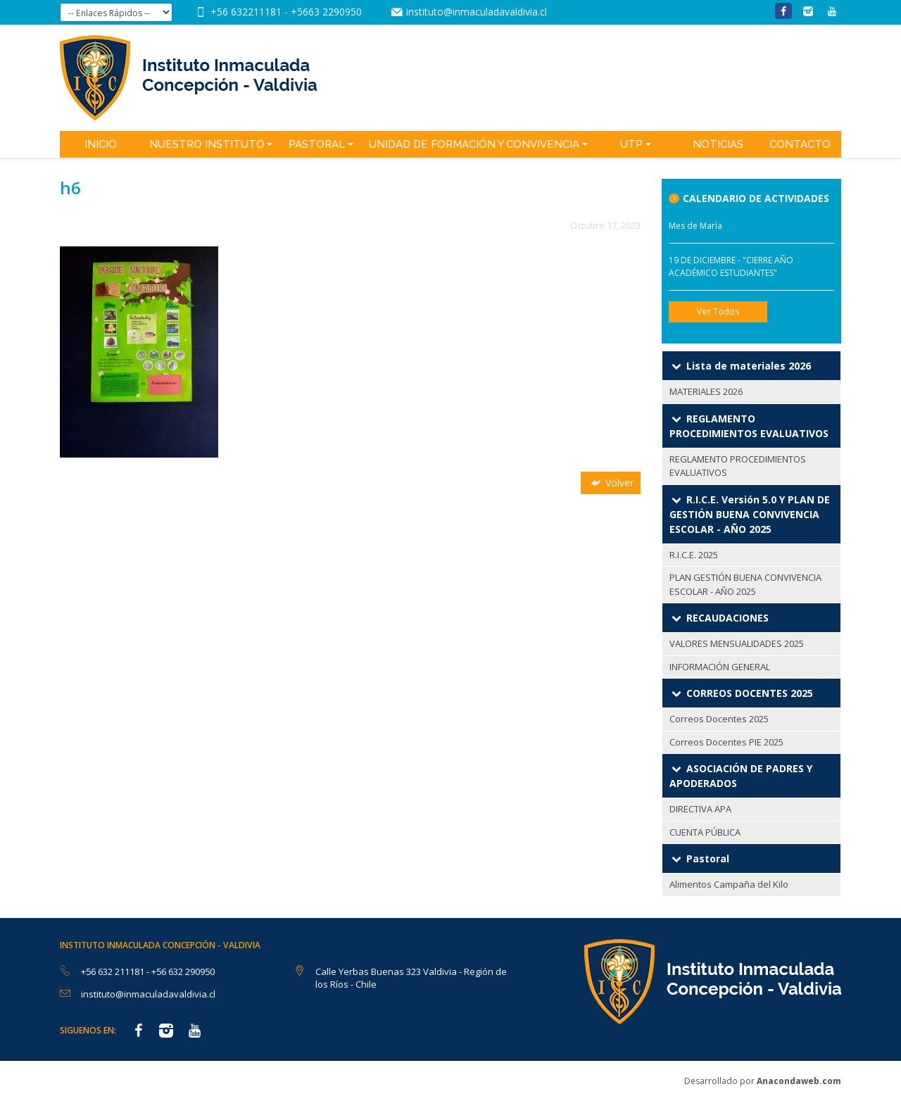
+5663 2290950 (326, 11)
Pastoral (317, 144)
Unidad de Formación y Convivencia (474, 144)
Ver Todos (718, 311)
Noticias (718, 144)
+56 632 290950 (183, 971)
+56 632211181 (247, 11)
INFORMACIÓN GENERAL (719, 666)
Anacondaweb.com (799, 1081)
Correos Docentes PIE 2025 (726, 742)
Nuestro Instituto (207, 144)
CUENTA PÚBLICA (705, 832)
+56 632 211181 (113, 971)
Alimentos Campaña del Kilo (728, 884)
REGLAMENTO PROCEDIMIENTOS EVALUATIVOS (737, 466)
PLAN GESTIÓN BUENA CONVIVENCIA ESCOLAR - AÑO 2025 (745, 584)
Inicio (100, 144)
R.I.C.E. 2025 (693, 554)
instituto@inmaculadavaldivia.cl (476, 11)
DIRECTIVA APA (700, 809)
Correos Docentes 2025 (719, 718)
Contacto (800, 144)
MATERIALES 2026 (706, 391)
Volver (611, 482)
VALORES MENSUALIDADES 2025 (736, 643)
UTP (631, 144)
